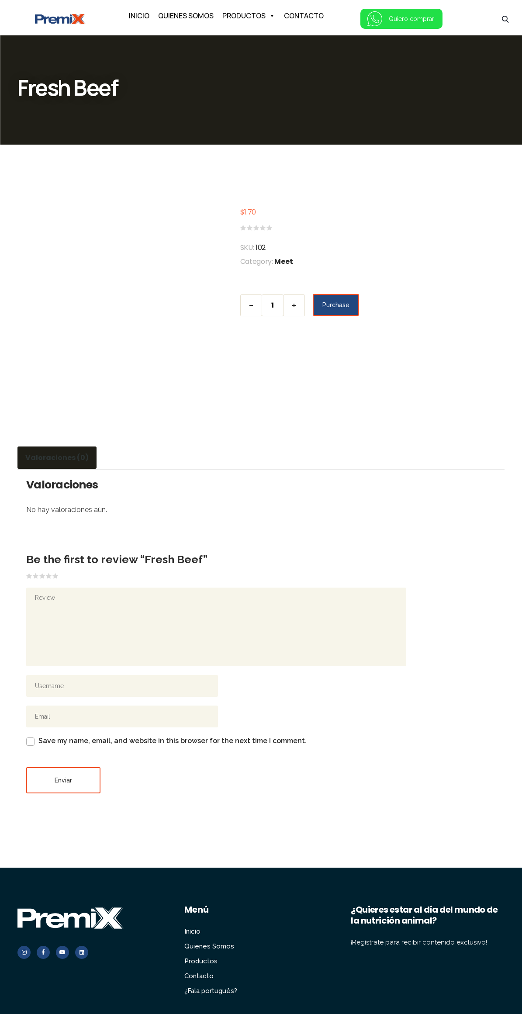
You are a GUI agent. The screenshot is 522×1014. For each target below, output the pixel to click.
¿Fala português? (210, 960)
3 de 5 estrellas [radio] (42, 575)
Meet (283, 261)
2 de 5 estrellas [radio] (36, 575)
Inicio (192, 901)
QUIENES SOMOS (186, 16)
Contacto (199, 945)
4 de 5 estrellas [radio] (49, 575)
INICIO (139, 16)
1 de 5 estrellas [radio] (29, 575)
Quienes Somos (208, 916)
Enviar (63, 749)
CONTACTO (304, 16)
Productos (200, 930)
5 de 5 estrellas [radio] (55, 575)
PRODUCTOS (248, 15)
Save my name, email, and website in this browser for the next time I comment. (172, 710)
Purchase (335, 305)
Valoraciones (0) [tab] (54, 458)
